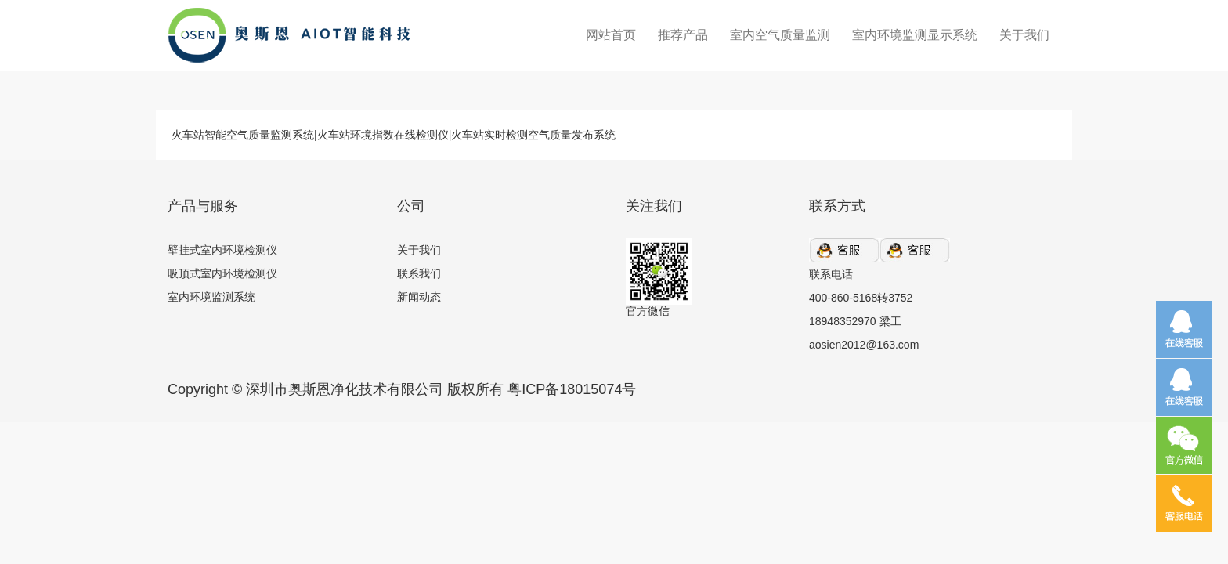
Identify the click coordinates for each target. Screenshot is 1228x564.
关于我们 (1024, 35)
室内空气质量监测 (780, 35)
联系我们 (419, 273)
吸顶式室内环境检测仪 (222, 273)
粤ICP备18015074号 (571, 389)
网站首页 (611, 35)
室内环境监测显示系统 (914, 35)
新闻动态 (419, 297)
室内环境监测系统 (211, 297)
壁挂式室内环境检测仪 (222, 250)
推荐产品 (683, 35)
